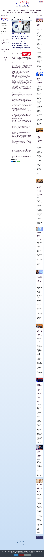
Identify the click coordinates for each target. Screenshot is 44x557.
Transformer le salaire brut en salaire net (39, 455)
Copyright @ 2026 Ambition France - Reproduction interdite (22, 546)
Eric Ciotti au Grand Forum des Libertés (39, 278)
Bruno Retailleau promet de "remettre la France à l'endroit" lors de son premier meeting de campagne (39, 393)
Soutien (27, 12)
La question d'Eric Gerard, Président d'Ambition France (39, 137)
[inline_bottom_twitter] (14, 161)
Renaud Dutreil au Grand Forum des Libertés (39, 236)
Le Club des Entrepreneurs (34, 10)
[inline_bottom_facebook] (12, 161)
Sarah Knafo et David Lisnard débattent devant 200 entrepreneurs (39, 190)
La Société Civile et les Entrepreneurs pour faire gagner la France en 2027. (4, 28)
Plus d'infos (27, 554)
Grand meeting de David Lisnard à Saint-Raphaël (39, 82)
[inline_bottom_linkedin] (16, 161)
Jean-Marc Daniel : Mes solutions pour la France (39, 488)
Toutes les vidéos (39, 537)
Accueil (4, 10)
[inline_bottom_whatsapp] (18, 161)
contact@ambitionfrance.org (8, 60)
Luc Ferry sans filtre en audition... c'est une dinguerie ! (39, 333)
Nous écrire (34, 12)
